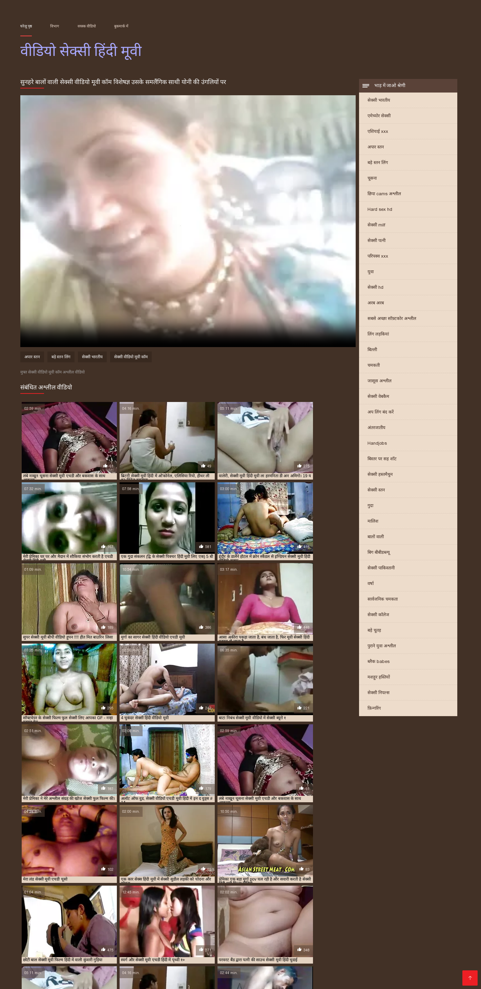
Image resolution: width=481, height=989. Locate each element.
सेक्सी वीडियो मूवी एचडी (136, 979)
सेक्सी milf (376, 225)
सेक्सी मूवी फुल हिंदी (34, 926)
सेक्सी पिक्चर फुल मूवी (195, 918)
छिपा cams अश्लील (384, 194)
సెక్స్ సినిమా (401, 958)
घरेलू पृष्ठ (26, 26)
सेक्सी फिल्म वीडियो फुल (422, 918)
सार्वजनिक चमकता (383, 599)
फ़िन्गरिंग (374, 708)
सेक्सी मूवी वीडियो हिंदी (69, 926)
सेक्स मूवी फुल (268, 958)
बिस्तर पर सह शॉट (382, 459)
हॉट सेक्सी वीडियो (327, 968)
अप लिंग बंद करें (381, 412)
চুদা (169, 941)
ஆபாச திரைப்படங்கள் (376, 968)
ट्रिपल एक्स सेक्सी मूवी (115, 914)
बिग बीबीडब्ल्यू (379, 553)
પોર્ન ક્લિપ (97, 947)
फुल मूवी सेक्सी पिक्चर (182, 914)
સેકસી (352, 974)
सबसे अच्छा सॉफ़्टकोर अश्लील (392, 319)
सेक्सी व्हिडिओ (236, 958)
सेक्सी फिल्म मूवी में (387, 918)
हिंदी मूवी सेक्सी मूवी (41, 952)
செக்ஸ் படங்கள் (219, 974)
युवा (371, 272)
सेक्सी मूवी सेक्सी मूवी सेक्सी (73, 974)
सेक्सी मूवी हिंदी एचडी (211, 926)
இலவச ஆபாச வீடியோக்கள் (113, 968)
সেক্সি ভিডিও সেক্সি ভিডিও (68, 958)
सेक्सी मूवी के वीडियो (187, 947)
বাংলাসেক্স (113, 958)
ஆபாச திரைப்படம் (57, 979)
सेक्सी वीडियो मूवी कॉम (131, 358)
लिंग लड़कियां (378, 334)
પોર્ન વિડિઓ (141, 958)
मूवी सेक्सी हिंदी (44, 918)
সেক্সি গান (428, 958)
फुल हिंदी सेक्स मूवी (386, 914)
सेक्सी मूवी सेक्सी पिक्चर (147, 926)
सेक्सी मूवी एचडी (204, 922)
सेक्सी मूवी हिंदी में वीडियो (348, 926)
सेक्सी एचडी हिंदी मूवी (159, 918)
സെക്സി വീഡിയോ (137, 947)
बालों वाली (376, 537)
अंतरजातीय (376, 428)
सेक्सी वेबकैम (378, 397)
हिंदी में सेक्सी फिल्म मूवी (242, 979)
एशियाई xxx (378, 132)
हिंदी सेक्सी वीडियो (435, 963)
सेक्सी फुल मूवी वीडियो (99, 922)
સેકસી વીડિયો (435, 947)
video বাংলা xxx (355, 963)
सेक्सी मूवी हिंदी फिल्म (246, 926)
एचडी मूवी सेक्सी (83, 914)
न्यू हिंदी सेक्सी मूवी (148, 914)
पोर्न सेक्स (81, 963)
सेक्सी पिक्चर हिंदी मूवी (275, 918)
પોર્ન (244, 952)
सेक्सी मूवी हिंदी (180, 926)
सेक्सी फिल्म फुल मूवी (117, 963)
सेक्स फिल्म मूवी (71, 918)
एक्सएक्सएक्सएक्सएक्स (144, 974)
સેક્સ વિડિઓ (228, 963)
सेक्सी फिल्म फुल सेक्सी (353, 918)
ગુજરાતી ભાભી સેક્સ (92, 941)
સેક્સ (26, 947)
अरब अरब (376, 303)
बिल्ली (372, 350)
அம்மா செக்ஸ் (240, 941)
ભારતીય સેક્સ (256, 968)
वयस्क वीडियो (87, 26)
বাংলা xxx (283, 974)
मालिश (373, 521)
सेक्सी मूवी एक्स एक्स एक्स (169, 922)
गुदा (370, 506)
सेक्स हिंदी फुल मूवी (397, 947)
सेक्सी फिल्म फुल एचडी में (313, 918)
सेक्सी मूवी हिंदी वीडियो (386, 926)
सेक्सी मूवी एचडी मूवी (236, 922)
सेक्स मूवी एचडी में (100, 918)
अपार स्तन (376, 147)
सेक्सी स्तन (376, 490)
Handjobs (377, 443)
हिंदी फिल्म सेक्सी (395, 963)
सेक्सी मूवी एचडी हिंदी (271, 922)
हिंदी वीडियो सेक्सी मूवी (43, 941)
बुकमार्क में (121, 26)
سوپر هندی (154, 963)
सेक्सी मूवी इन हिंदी (133, 922)
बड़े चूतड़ (374, 630)
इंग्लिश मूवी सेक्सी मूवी (234, 947)
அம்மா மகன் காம (88, 952)
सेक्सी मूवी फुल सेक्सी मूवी (429, 922)
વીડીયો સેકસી (291, 968)
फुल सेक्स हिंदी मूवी (216, 914)
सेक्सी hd (375, 287)
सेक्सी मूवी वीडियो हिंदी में (107, 926)
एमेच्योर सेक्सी (379, 116)
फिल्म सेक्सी (224, 952)
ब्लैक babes (379, 662)
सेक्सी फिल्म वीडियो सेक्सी (47, 968)
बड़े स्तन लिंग (378, 163)
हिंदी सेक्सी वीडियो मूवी (350, 947)
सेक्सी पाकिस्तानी (381, 568)
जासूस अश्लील (380, 381)
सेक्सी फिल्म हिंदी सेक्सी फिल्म (292, 947)
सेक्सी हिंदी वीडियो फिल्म (189, 979)
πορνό (210, 958)
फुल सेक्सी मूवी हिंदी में (250, 914)
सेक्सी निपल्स (379, 693)
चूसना (372, 178)
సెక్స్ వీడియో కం (269, 952)
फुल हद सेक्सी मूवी (355, 914)
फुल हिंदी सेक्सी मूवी (419, 914)
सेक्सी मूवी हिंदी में (312, 926)
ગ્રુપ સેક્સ (184, 974)
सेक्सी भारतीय (379, 100)
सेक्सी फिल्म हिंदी (220, 968)
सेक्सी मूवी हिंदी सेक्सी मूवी (426, 926)
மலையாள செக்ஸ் (268, 963)
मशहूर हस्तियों (379, 677)
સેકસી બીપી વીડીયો (140, 941)
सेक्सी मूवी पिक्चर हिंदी (346, 922)
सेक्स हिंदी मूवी (129, 918)
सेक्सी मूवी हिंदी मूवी (281, 926)
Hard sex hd (380, 210)
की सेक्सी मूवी (421, 968)
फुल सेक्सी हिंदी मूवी (323, 914)
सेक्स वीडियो (96, 979)
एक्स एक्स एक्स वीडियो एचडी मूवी (43, 914)
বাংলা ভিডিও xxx (133, 952)
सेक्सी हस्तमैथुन (380, 475)
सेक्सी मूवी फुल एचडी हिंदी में (386, 922)
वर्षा (371, 584)
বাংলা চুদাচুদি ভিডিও (59, 947)
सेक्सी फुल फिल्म (67, 922)
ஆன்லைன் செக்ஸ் (345, 952)
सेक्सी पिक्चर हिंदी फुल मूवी (235, 918)
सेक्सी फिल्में (56, 963)
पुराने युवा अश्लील (382, 646)
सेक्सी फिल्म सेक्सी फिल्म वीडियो (319, 958)
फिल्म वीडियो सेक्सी (313, 963)
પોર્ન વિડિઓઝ (303, 952)
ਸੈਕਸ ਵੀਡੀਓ (255, 974)
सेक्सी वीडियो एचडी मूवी (36, 929)
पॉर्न (366, 974)
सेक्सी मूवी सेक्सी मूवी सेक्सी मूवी (294, 941)
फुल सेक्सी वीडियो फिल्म (287, 914)
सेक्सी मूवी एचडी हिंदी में (308, 922)
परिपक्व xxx (378, 256)
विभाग (54, 26)
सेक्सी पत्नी (376, 241)
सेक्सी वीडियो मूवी (389, 952)
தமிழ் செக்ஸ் (426, 952)
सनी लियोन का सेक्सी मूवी (183, 952)
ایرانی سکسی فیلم (179, 958)
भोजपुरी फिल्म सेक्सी (198, 941)
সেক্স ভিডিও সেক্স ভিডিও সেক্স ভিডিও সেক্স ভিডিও (387, 941)
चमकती (374, 365)
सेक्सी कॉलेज (378, 615)
